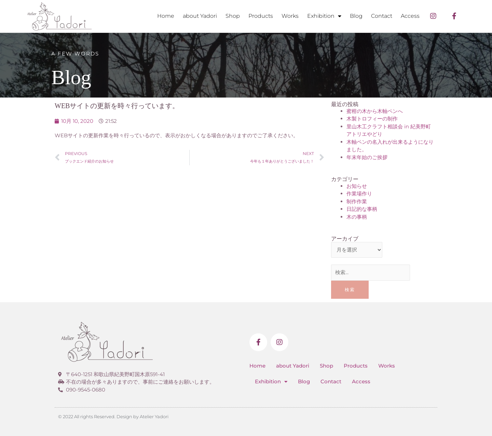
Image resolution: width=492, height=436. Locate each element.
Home (165, 16)
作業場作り (359, 193)
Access (410, 16)
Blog (356, 16)
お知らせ (356, 186)
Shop (233, 16)
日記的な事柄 (361, 209)
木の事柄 (356, 217)
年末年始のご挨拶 (366, 157)
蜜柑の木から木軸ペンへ (374, 111)
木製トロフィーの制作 (372, 118)
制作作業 (356, 201)
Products (260, 16)
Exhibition (324, 16)
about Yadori (200, 16)
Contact (381, 16)
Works (290, 16)
